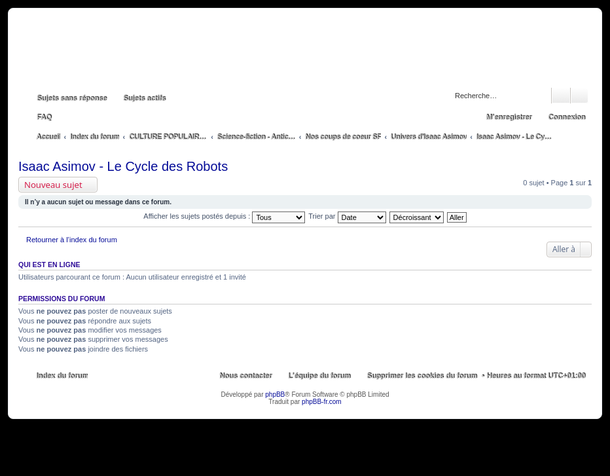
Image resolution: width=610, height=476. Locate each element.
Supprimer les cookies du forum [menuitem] (421, 376)
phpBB (275, 394)
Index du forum (62, 376)
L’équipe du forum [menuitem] (319, 376)
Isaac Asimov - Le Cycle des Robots (123, 166)
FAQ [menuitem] (44, 117)
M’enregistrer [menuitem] (508, 117)
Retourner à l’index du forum (71, 240)
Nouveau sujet (53, 185)
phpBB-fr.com (322, 401)
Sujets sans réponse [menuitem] (72, 98)
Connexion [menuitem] (566, 117)
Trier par (347, 216)
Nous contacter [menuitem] (245, 376)
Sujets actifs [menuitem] (144, 98)
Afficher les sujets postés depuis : (224, 216)
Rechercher (561, 95)
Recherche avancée (579, 95)
